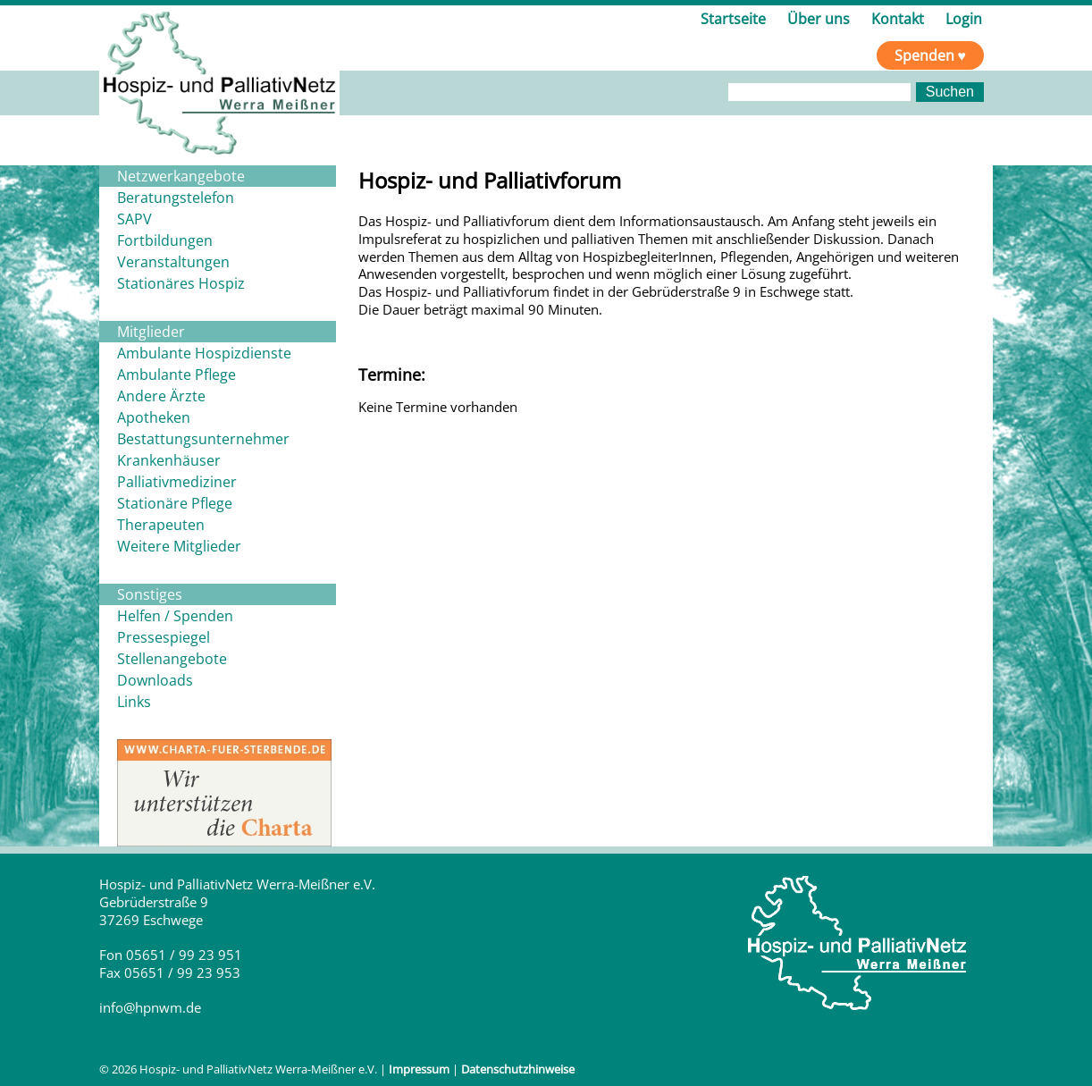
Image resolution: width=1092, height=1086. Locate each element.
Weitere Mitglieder (179, 546)
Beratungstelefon (175, 197)
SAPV (134, 219)
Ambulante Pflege (176, 374)
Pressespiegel (163, 637)
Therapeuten (161, 525)
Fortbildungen (165, 240)
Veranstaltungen (173, 262)
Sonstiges (149, 594)
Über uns (818, 19)
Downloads (155, 680)
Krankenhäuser (169, 460)
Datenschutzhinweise (518, 1069)
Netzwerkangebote (181, 176)
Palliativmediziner (177, 482)
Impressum (419, 1069)
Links (134, 701)
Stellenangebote (172, 659)
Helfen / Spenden (175, 616)
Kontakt (897, 19)
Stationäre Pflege (174, 503)
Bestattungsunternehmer (203, 439)
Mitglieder (151, 331)
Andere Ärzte (161, 396)
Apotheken (153, 417)
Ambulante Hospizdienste (204, 353)
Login (963, 19)
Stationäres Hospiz (181, 283)
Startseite (733, 19)
